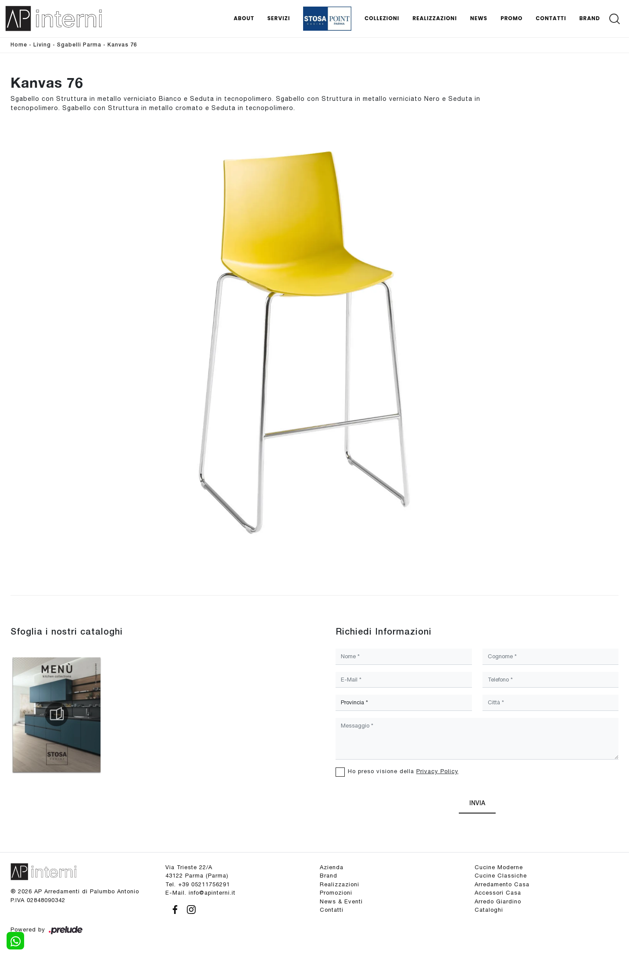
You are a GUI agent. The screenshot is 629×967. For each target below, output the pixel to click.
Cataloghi (489, 909)
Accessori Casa (498, 892)
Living (42, 45)
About (244, 18)
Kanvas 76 (122, 45)
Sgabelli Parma (79, 45)
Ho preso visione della (403, 771)
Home (19, 45)
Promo (511, 18)
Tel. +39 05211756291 (197, 884)
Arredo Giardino (498, 901)
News (479, 18)
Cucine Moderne (499, 867)
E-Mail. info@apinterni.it (200, 892)
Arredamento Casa (502, 884)
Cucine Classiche (501, 875)
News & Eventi (341, 901)
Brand (589, 18)
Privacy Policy (437, 771)
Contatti (551, 18)
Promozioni (336, 892)
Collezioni (382, 18)
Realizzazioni (434, 18)
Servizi (278, 18)
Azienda (331, 867)
